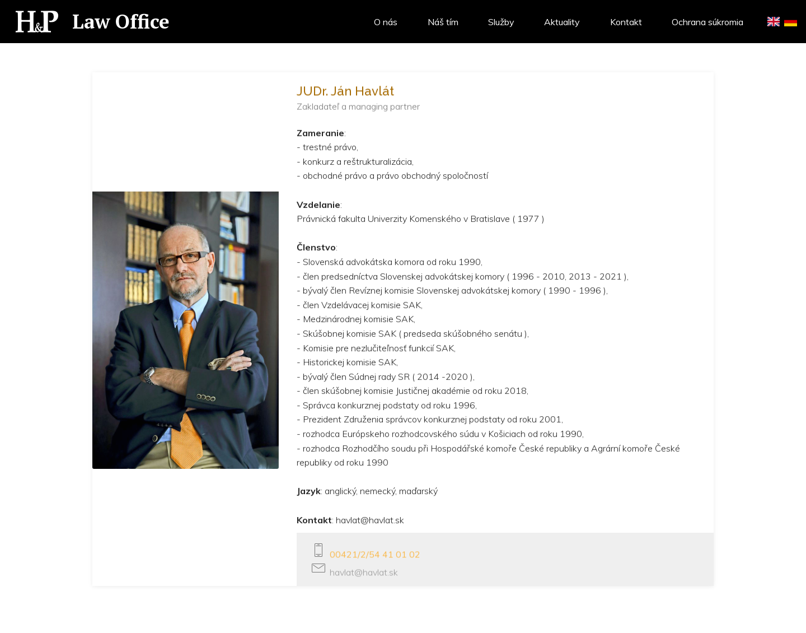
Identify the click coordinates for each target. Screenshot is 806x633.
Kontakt (626, 21)
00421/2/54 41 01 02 (375, 556)
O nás (385, 21)
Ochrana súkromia (707, 21)
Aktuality (562, 21)
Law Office (123, 21)
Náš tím (443, 21)
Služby (501, 21)
